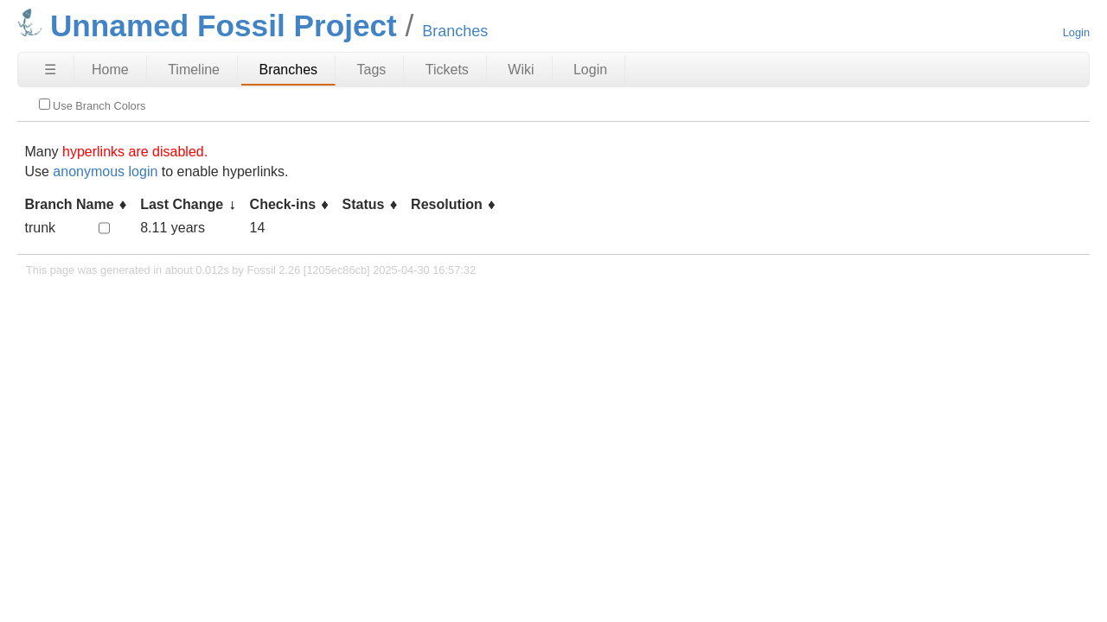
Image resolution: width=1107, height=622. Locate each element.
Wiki (521, 69)
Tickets (447, 69)
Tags (372, 69)
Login (1076, 32)
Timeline (194, 69)
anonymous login (105, 171)
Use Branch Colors (92, 105)
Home (110, 69)
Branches (288, 69)
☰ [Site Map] (50, 69)
